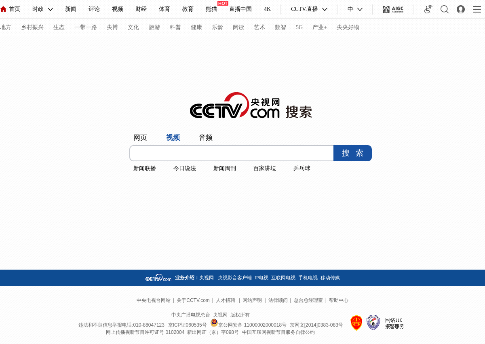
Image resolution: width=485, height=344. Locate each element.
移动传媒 (330, 278)
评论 (94, 9)
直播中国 (240, 9)
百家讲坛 (264, 168)
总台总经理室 (308, 300)
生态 (59, 27)
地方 (5, 27)
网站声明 (252, 300)
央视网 (206, 278)
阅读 (238, 27)
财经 (141, 9)
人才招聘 (226, 300)
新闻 (70, 9)
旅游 (154, 27)
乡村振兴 (32, 27)
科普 (175, 27)
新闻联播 (144, 168)
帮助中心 (338, 300)
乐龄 (217, 27)
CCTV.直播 (304, 9)
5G (299, 27)
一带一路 (85, 27)
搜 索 (352, 153)
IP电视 (262, 278)
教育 (188, 9)
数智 (280, 27)
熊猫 (211, 9)
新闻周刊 (224, 168)
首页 (10, 9)
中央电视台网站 (154, 300)
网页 (140, 137)
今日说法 (184, 168)
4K (267, 9)
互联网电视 (283, 278)
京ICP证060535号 (187, 325)
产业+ (319, 27)
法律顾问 (278, 300)
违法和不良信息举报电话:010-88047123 (121, 325)
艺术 (259, 27)
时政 (38, 9)
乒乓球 (301, 168)
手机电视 (308, 278)
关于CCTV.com (193, 300)
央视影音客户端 (235, 278)
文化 (133, 27)
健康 (196, 27)
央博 (112, 27)
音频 (206, 137)
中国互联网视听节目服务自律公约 (278, 332)
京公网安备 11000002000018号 (248, 325)
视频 (117, 9)
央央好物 (348, 27)
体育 (164, 9)
